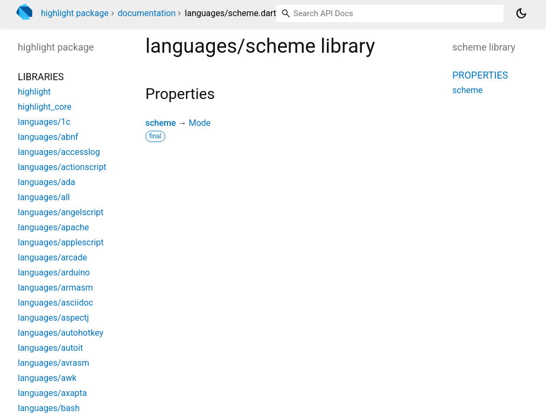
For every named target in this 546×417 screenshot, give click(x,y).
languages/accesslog (59, 152)
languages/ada (46, 182)
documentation (147, 13)
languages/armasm (55, 287)
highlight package (75, 13)
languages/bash (49, 408)
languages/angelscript (60, 212)
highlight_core (45, 107)
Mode (200, 123)
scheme (160, 123)
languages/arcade (52, 257)
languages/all (44, 197)
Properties (480, 75)
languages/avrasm (53, 363)
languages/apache (53, 227)
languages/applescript (60, 242)
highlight (34, 92)
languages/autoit (50, 348)
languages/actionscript (62, 167)
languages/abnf (48, 137)
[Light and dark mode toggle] (521, 13)
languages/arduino (54, 272)
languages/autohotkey (60, 333)
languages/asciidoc (55, 303)
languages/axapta (52, 393)
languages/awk (47, 378)
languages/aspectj (53, 318)
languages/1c (44, 122)
